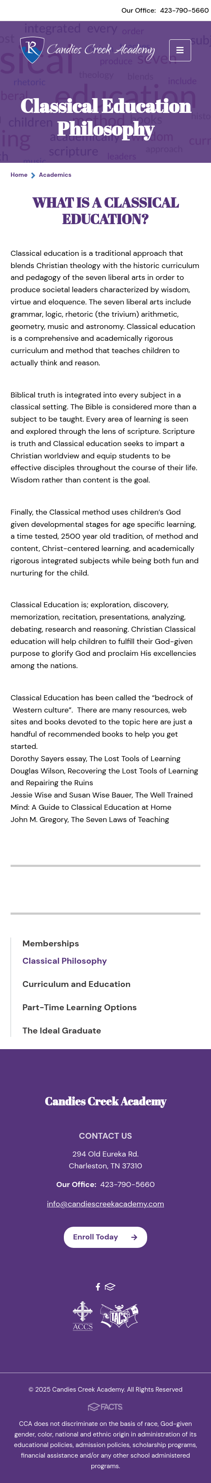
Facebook (98, 1287)
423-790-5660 (184, 10)
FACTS (110, 1287)
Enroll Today (110, 1237)
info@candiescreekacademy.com (105, 1204)
